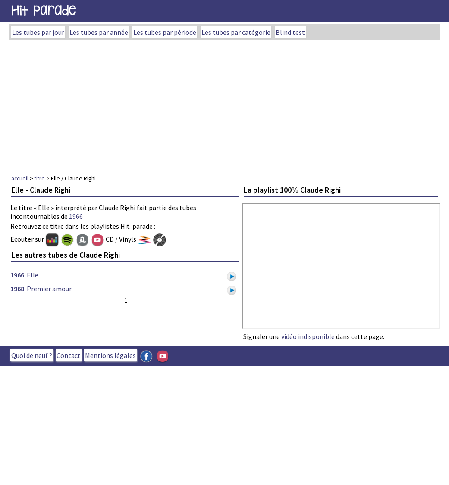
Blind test (290, 32)
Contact (69, 355)
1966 (76, 216)
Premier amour (49, 288)
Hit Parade (43, 11)
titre (40, 178)
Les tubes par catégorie (235, 32)
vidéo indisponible (308, 336)
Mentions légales (110, 355)
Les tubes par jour (38, 32)
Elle (32, 274)
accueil (19, 178)
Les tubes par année (98, 32)
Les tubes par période (164, 32)
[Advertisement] (225, 105)
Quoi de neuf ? (31, 355)
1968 (17, 288)
